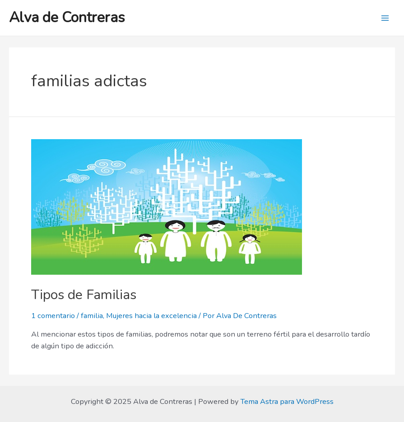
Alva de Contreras (67, 17)
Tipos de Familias (83, 295)
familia (92, 315)
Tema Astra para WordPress (287, 401)
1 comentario (53, 315)
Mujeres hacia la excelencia (151, 315)
